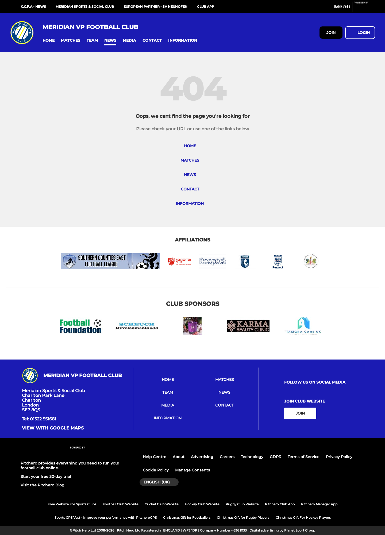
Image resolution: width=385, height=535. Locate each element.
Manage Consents (192, 470)
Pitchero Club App (280, 504)
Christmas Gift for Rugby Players (243, 518)
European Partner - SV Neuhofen (155, 7)
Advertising (202, 456)
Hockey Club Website (202, 504)
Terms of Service (303, 456)
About (178, 456)
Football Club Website (120, 504)
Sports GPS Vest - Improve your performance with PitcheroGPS (106, 518)
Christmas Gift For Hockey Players (303, 518)
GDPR (275, 456)
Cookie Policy (156, 470)
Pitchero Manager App (319, 504)
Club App (205, 7)
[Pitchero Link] (364, 9)
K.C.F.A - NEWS (33, 7)
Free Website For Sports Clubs (72, 504)
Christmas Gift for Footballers (186, 518)
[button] (48, 40)
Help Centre (154, 456)
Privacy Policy (339, 456)
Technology (252, 456)
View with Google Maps (53, 428)
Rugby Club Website (242, 504)
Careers (227, 456)
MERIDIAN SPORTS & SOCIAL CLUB (85, 7)
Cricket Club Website (161, 504)
